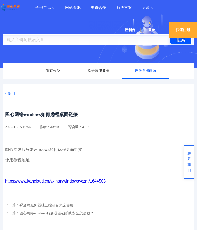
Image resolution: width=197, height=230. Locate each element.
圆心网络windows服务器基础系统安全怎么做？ (56, 213)
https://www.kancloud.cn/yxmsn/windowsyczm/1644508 (55, 181)
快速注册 (183, 30)
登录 (151, 30)
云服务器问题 (145, 71)
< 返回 (10, 94)
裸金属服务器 (98, 71)
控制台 (130, 30)
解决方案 (124, 8)
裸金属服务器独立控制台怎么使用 (46, 205)
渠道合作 (98, 8)
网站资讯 (73, 8)
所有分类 (53, 71)
